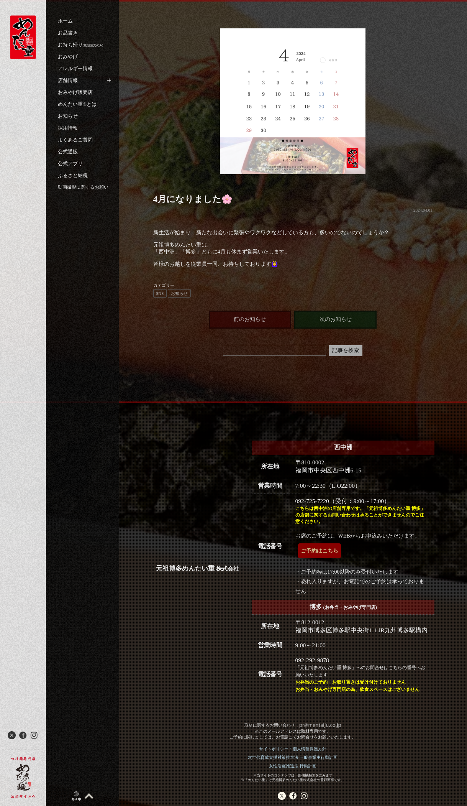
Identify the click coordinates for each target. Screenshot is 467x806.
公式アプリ (70, 163)
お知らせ (68, 116)
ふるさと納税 (73, 175)
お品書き (68, 33)
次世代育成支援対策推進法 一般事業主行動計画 (293, 757)
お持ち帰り (80, 45)
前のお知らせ (250, 319)
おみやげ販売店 (75, 92)
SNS (160, 293)
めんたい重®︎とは (77, 104)
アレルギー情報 (75, 68)
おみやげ (68, 56)
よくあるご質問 (75, 140)
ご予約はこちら (319, 551)
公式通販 (68, 152)
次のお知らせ (336, 319)
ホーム (65, 21)
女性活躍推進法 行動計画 (292, 765)
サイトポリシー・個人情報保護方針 (292, 749)
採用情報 (68, 128)
